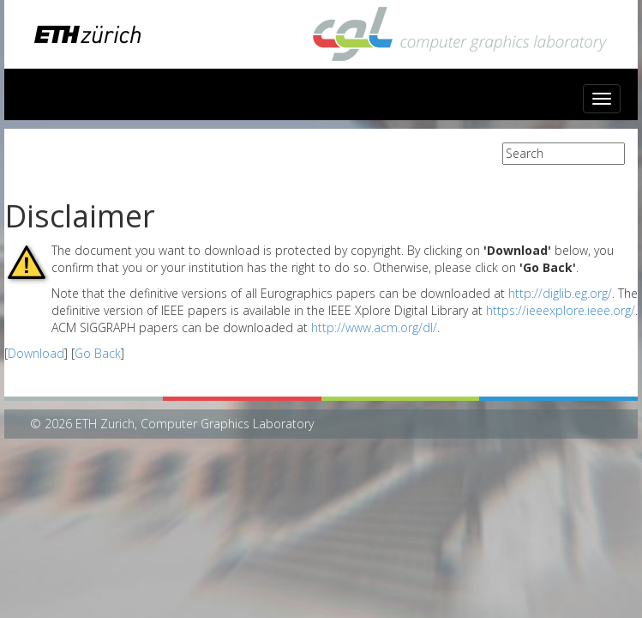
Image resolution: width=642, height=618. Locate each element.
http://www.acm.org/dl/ (374, 327)
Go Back (98, 353)
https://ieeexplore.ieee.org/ (560, 310)
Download (36, 353)
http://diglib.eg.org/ (560, 293)
